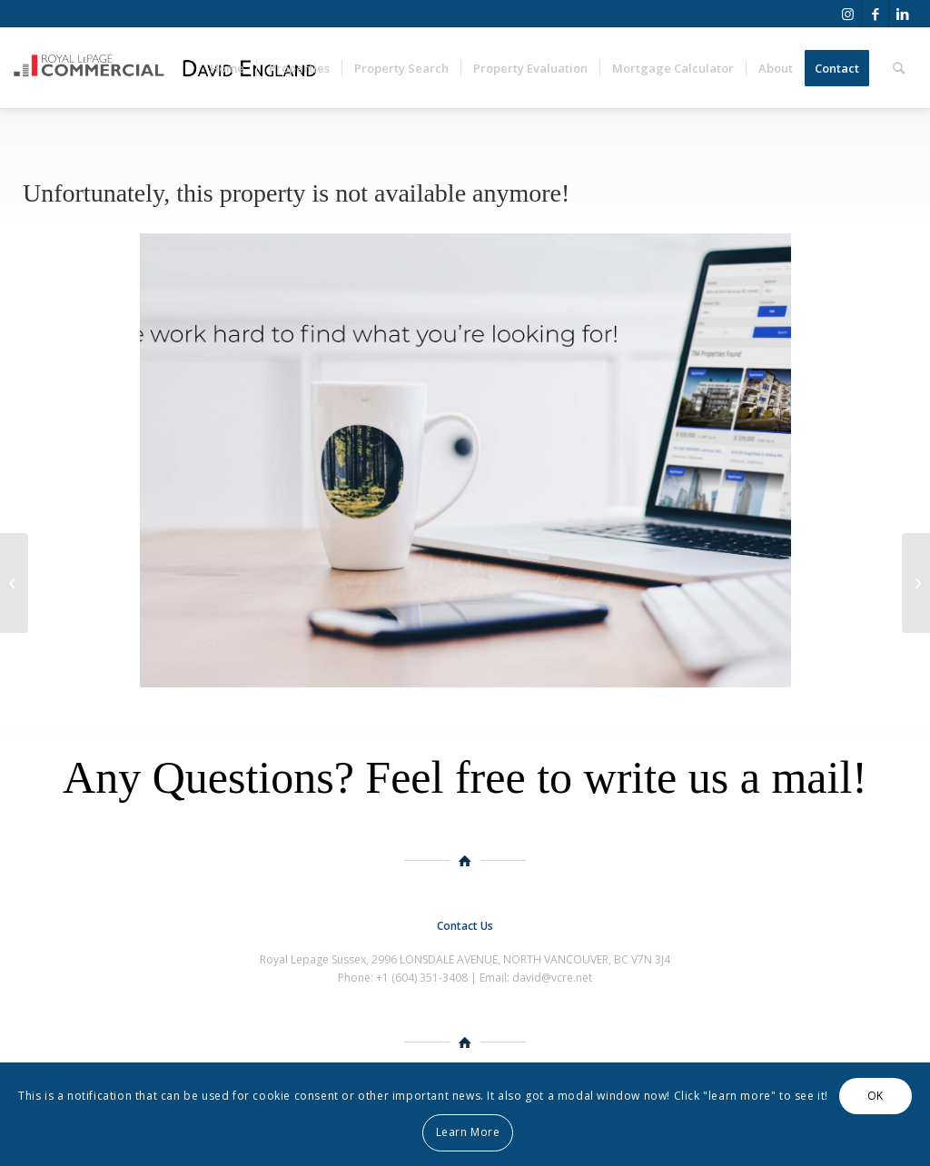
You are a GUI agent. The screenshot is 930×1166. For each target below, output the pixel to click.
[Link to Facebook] (875, 13)
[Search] (898, 68)
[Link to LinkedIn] (902, 13)
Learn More (468, 1132)
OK (875, 1095)
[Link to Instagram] (848, 13)
